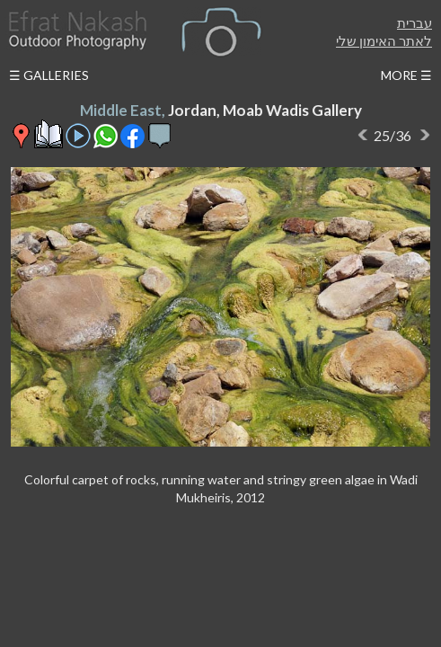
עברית (414, 22)
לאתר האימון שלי (384, 40)
